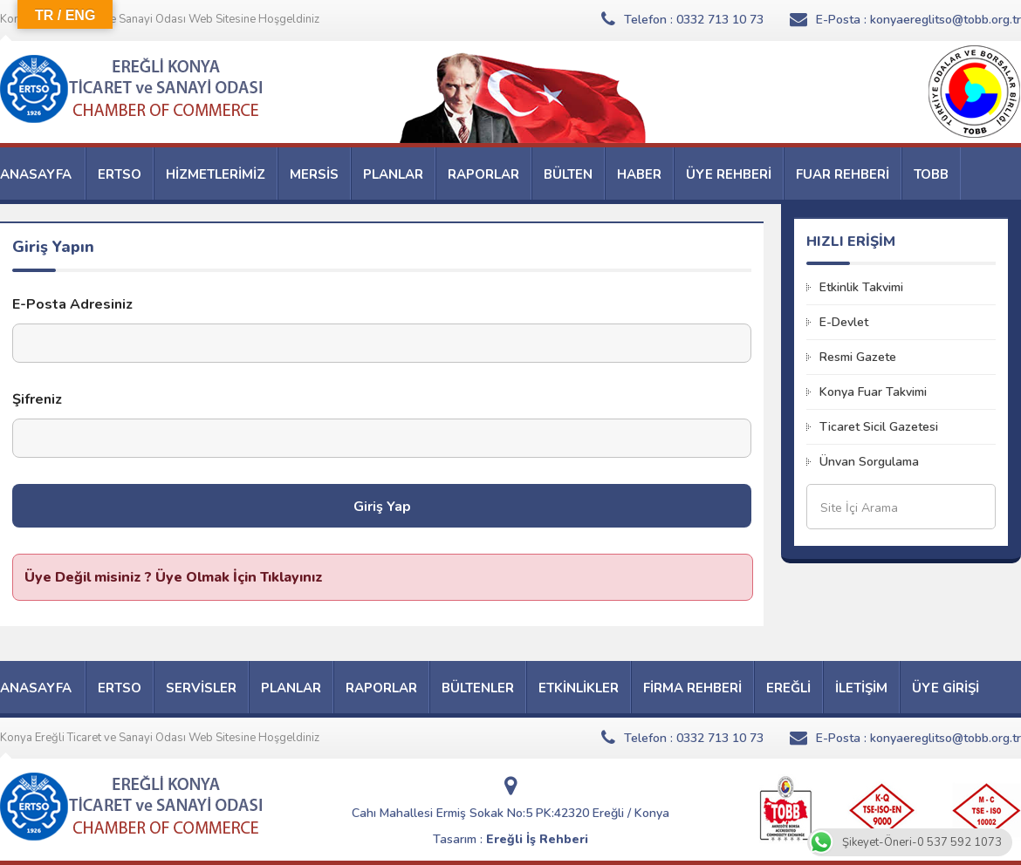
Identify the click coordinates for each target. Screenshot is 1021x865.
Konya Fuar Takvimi (873, 392)
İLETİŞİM (861, 688)
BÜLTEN (568, 174)
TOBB (931, 174)
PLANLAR (393, 174)
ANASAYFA (36, 174)
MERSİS (314, 174)
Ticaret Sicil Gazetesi (878, 427)
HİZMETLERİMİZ (215, 174)
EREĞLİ (788, 688)
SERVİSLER (201, 688)
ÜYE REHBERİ (728, 174)
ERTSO (119, 174)
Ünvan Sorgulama (869, 461)
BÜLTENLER (478, 688)
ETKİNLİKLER (578, 688)
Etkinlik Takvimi (861, 287)
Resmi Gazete (857, 357)
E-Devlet (843, 322)
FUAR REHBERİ (842, 174)
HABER (639, 174)
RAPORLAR (483, 174)
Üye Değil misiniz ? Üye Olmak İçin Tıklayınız (173, 577)
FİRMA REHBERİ (692, 688)
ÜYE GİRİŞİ (945, 688)
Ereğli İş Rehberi (537, 839)
